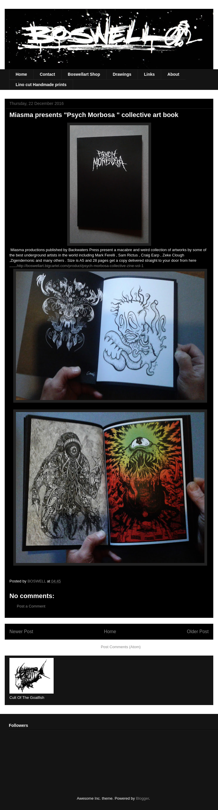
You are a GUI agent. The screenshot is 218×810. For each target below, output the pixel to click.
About (173, 74)
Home (21, 74)
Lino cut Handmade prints (41, 84)
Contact (47, 74)
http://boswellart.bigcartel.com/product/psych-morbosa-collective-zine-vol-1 (80, 266)
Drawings (122, 74)
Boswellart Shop (84, 74)
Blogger (142, 798)
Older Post (198, 631)
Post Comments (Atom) (121, 647)
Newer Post (21, 631)
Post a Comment (31, 606)
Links (149, 74)
